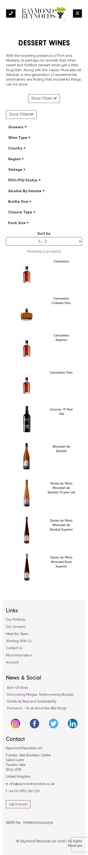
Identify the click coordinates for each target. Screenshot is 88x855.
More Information (19, 655)
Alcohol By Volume (26, 191)
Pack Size (18, 223)
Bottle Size (19, 201)
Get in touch (18, 804)
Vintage (16, 170)
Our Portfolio (15, 619)
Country (17, 148)
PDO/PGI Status (24, 180)
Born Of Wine (17, 688)
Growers (17, 127)
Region (16, 159)
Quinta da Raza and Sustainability (32, 701)
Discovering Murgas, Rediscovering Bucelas (40, 694)
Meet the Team (17, 634)
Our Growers (16, 627)
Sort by (44, 233)
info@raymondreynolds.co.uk (31, 784)
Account (12, 662)
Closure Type (21, 212)
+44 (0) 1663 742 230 (24, 791)
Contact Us (14, 648)
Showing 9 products (44, 251)
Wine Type (19, 138)
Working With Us (19, 641)
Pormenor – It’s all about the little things (37, 708)
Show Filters (44, 98)
